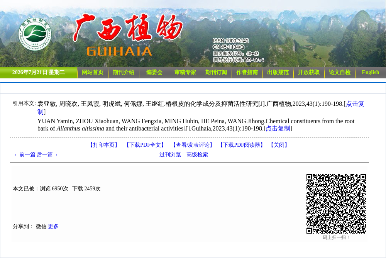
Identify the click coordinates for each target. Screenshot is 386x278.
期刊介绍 (123, 72)
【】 (193, 145)
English (370, 72)
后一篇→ (47, 155)
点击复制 (278, 128)
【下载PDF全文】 (145, 145)
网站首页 (92, 72)
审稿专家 (185, 72)
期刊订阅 (216, 72)
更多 (53, 226)
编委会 (154, 72)
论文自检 (339, 72)
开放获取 (309, 72)
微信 (41, 226)
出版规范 (278, 72)
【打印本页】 (104, 145)
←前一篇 (25, 155)
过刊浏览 (170, 155)
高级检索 (197, 155)
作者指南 (247, 72)
